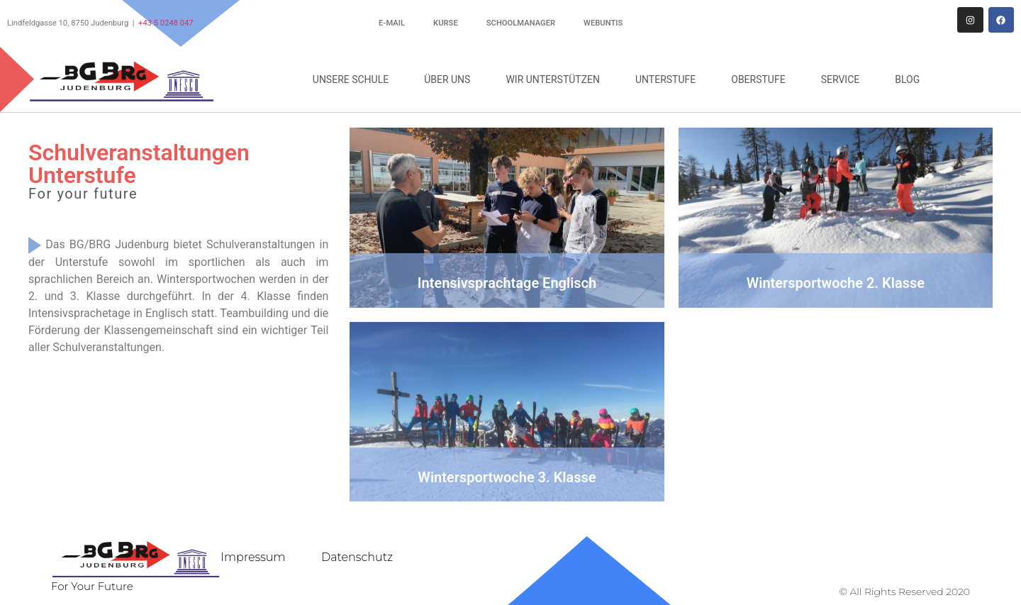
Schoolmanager (520, 23)
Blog (907, 79)
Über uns (450, 79)
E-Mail (392, 23)
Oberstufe (761, 79)
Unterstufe (669, 79)
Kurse (445, 23)
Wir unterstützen (556, 79)
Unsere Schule (354, 79)
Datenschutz (357, 557)
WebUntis (603, 23)
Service (844, 79)
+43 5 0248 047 (166, 23)
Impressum (253, 557)
